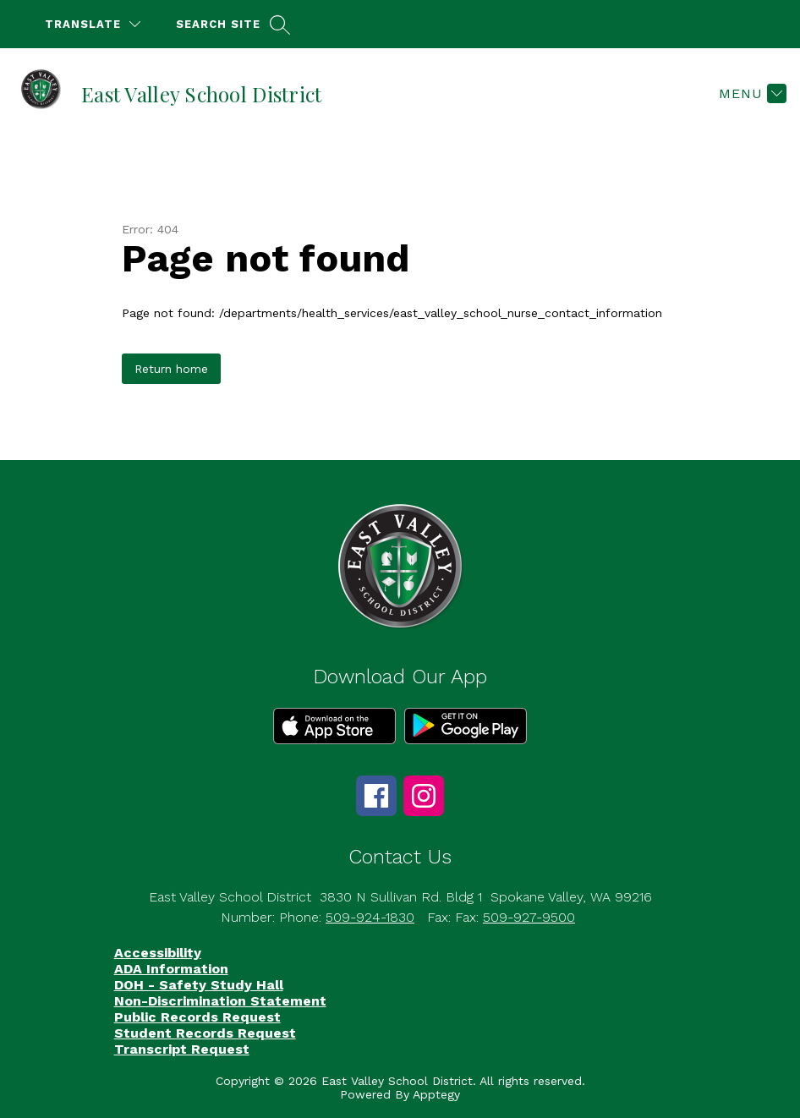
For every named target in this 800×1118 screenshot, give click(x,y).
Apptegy (436, 1094)
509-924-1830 (370, 917)
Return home (171, 368)
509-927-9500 (529, 917)
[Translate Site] (93, 24)
